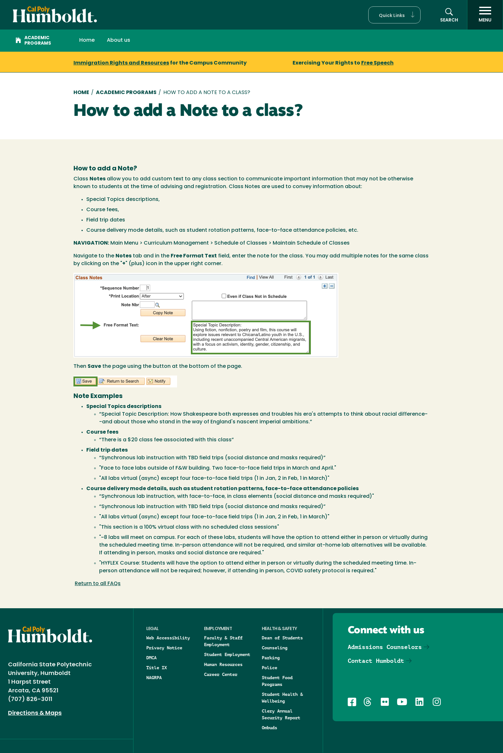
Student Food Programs (277, 681)
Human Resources (223, 664)
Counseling (274, 647)
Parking (271, 657)
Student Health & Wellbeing (282, 698)
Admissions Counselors (385, 647)
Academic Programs (33, 41)
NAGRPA (154, 677)
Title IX (156, 667)
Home (87, 40)
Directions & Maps (35, 713)
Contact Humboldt (376, 660)
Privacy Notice (164, 647)
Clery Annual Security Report (281, 714)
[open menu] (485, 15)
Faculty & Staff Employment (223, 641)
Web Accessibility (168, 637)
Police (269, 667)
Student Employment (227, 654)
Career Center (220, 674)
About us (118, 40)
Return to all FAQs (98, 583)
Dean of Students (282, 637)
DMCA (151, 657)
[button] (394, 14)
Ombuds (269, 727)
